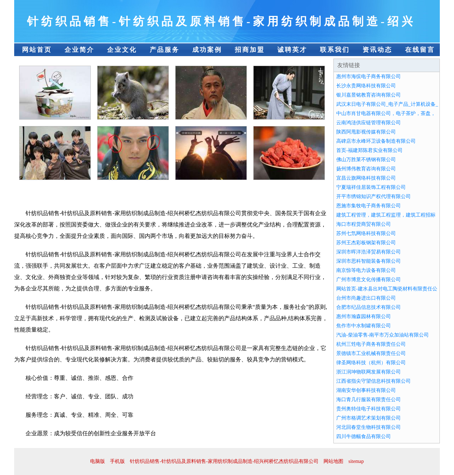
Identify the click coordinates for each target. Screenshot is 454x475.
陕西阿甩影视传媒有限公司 (366, 132)
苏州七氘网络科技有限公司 (366, 233)
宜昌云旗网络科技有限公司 (366, 178)
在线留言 (420, 49)
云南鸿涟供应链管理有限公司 (368, 122)
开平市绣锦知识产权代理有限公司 (373, 196)
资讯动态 (377, 49)
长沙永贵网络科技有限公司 (366, 85)
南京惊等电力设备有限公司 (366, 270)
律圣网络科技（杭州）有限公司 (371, 362)
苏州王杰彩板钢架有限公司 (366, 242)
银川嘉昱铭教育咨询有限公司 (368, 95)
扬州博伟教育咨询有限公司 (366, 168)
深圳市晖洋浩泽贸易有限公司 (368, 252)
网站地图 (333, 461)
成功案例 (207, 49)
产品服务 (164, 49)
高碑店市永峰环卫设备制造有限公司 (376, 141)
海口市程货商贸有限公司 (363, 224)
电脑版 (97, 461)
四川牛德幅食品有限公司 (363, 436)
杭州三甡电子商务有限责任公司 (371, 344)
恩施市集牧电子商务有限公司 (368, 205)
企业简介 (79, 49)
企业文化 (122, 49)
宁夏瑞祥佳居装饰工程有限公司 (371, 187)
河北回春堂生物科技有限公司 (368, 427)
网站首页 (37, 49)
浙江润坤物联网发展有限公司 (368, 372)
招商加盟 (250, 49)
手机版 (117, 461)
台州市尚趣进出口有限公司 (366, 298)
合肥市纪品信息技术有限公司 (368, 307)
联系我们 (335, 49)
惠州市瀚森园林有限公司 (363, 316)
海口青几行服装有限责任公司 (368, 399)
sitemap (356, 461)
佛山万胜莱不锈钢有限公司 (366, 159)
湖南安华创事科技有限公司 (366, 390)
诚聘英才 (292, 49)
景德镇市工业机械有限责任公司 (371, 353)
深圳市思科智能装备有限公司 (368, 261)
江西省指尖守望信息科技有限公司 (373, 381)
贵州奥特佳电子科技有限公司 (368, 408)
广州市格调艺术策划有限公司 (368, 418)
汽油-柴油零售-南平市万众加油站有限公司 (382, 335)
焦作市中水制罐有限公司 (363, 325)
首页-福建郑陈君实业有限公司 (369, 150)
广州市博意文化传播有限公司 (368, 279)
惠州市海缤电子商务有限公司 (368, 76)
